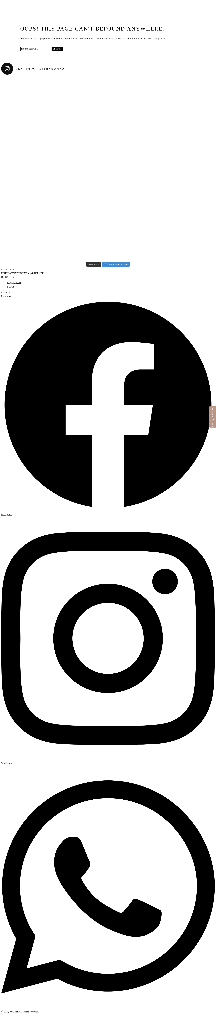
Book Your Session (213, 417)
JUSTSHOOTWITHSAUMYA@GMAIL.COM (22, 273)
